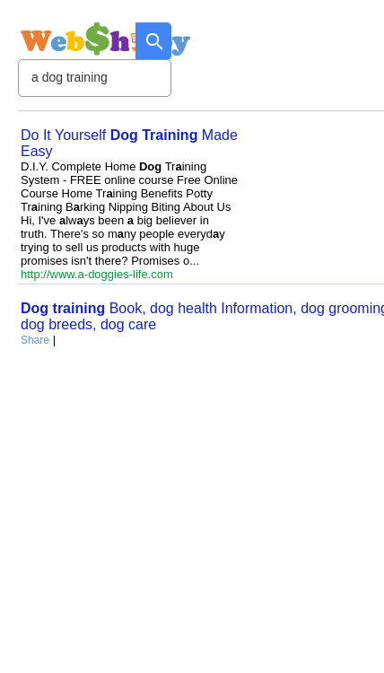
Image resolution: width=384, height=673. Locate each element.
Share (35, 340)
